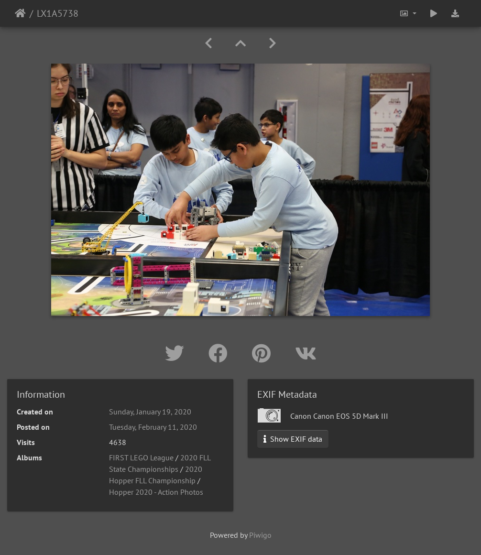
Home (20, 13)
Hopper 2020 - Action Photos (156, 492)
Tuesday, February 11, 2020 (153, 427)
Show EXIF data (292, 439)
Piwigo (260, 535)
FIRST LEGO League (141, 457)
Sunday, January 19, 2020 (150, 411)
